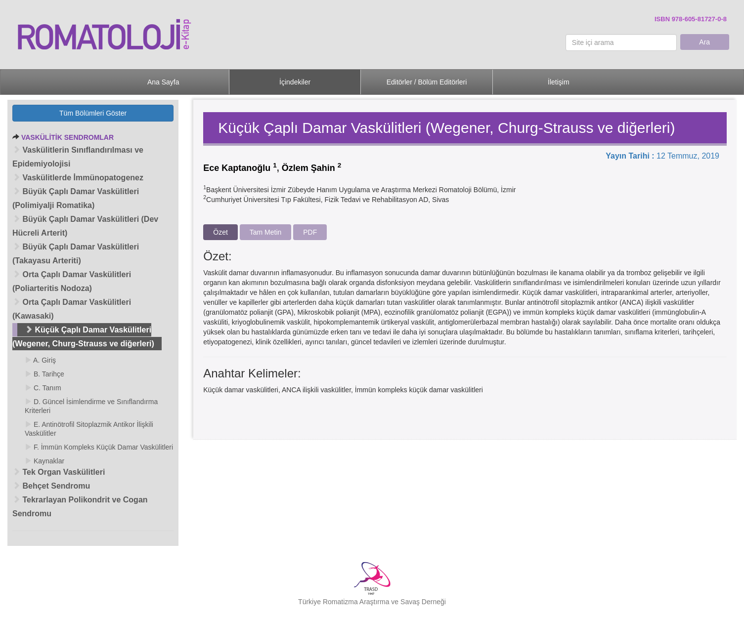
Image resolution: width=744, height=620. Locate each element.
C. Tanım (43, 388)
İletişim (558, 82)
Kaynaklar (44, 461)
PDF (310, 232)
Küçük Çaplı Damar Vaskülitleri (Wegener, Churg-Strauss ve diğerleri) (83, 337)
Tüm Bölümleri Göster (93, 113)
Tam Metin (266, 232)
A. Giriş (40, 360)
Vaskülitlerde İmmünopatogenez (77, 177)
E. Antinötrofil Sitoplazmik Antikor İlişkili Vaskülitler (89, 428)
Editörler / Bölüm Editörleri (427, 82)
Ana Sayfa (163, 82)
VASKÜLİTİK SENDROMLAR (67, 137)
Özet (220, 232)
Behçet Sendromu (51, 486)
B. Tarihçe (44, 374)
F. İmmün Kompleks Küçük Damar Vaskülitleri (99, 447)
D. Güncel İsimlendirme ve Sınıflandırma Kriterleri (91, 406)
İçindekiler (294, 82)
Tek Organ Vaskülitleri (58, 472)
